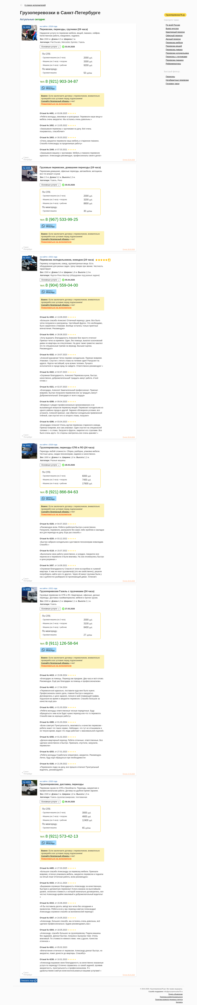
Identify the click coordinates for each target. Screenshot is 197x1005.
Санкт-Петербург (28, 158)
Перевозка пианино (175, 60)
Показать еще (27, 980)
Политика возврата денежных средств (169, 999)
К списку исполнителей (35, 5)
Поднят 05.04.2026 (129, 437)
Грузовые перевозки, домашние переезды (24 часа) (70, 167)
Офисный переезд (174, 35)
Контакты (179, 1002)
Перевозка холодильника (177, 53)
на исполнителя (56, 104)
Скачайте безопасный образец (55, 101)
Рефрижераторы (173, 64)
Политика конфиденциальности (171, 997)
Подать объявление (175, 994)
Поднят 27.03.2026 (129, 774)
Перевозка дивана (174, 49)
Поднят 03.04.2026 (129, 159)
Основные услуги (49, 47)
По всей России (173, 25)
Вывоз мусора (172, 28)
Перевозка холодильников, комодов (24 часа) (72, 259)
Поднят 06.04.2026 (129, 975)
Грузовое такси (172, 83)
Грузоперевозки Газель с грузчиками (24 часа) (67, 591)
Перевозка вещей (174, 46)
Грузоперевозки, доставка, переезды (62, 784)
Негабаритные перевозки (177, 80)
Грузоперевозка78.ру (175, 15)
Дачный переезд (173, 39)
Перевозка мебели (174, 42)
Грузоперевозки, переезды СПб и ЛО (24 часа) (67, 447)
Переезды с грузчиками (176, 57)
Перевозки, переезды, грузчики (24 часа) (64, 29)
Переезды (170, 76)
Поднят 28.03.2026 (129, 581)
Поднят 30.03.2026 (129, 249)
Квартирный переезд (175, 32)
